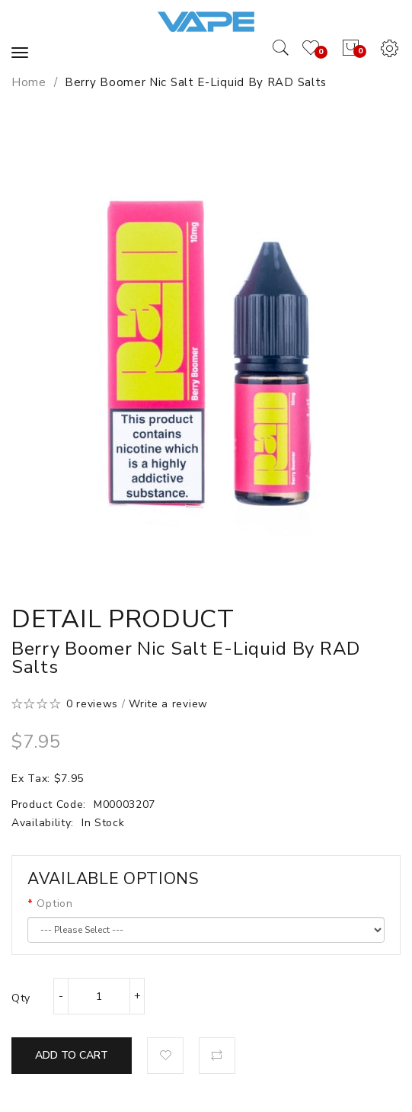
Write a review (168, 704)
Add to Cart (71, 1055)
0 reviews (92, 704)
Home (28, 82)
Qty (20, 998)
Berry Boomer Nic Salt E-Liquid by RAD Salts (196, 82)
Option (54, 903)
